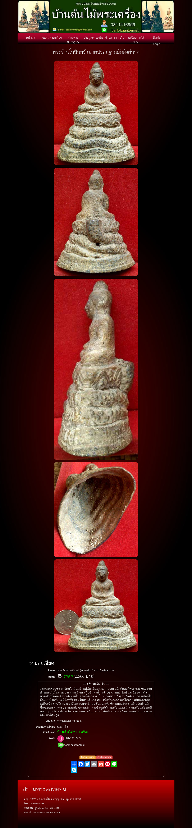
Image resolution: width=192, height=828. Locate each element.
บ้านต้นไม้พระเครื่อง (72, 732)
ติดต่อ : (52, 738)
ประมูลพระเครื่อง (94, 37)
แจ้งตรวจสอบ (87, 757)
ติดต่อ (156, 37)
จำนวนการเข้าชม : (46, 726)
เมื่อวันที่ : (51, 721)
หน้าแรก (31, 37)
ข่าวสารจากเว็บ (114, 37)
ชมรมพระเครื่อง (52, 37)
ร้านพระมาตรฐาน (73, 39)
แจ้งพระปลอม (104, 757)
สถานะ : (52, 676)
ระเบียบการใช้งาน (135, 39)
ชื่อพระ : (52, 670)
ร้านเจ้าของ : (49, 732)
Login (156, 44)
